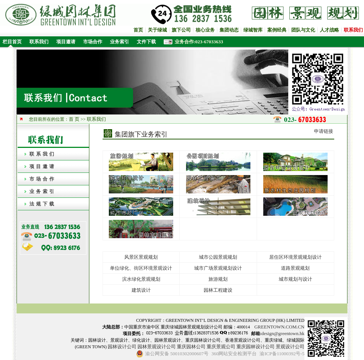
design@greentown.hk (282, 333)
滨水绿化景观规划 (141, 279)
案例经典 (276, 30)
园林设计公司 (122, 346)
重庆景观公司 (221, 346)
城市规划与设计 (295, 279)
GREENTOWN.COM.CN (279, 327)
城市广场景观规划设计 (218, 268)
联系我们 (39, 41)
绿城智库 (253, 30)
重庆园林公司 (191, 346)
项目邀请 (65, 41)
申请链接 (323, 131)
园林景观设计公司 (157, 346)
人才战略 (329, 30)
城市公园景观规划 (218, 257)
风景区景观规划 (141, 257)
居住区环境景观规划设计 (295, 257)
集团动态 (229, 30)
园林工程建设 (218, 290)
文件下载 (146, 41)
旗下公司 (181, 30)
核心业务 (205, 30)
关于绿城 (157, 30)
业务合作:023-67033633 (199, 41)
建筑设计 (141, 290)
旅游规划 (218, 279)
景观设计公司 (290, 346)
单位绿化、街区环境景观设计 (141, 268)
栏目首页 (11, 41)
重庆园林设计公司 (255, 346)
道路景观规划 (295, 268)
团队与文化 (303, 30)
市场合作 (92, 41)
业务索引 (119, 41)
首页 (138, 30)
